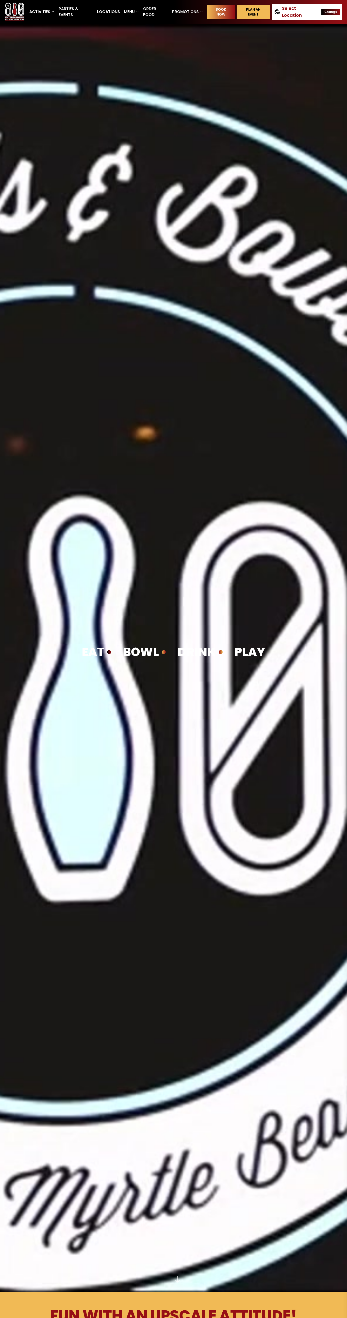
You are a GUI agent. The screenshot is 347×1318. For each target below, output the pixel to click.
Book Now (221, 12)
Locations (108, 12)
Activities (42, 12)
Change (330, 12)
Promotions (187, 12)
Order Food (149, 12)
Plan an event (253, 12)
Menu (131, 12)
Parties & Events (68, 12)
